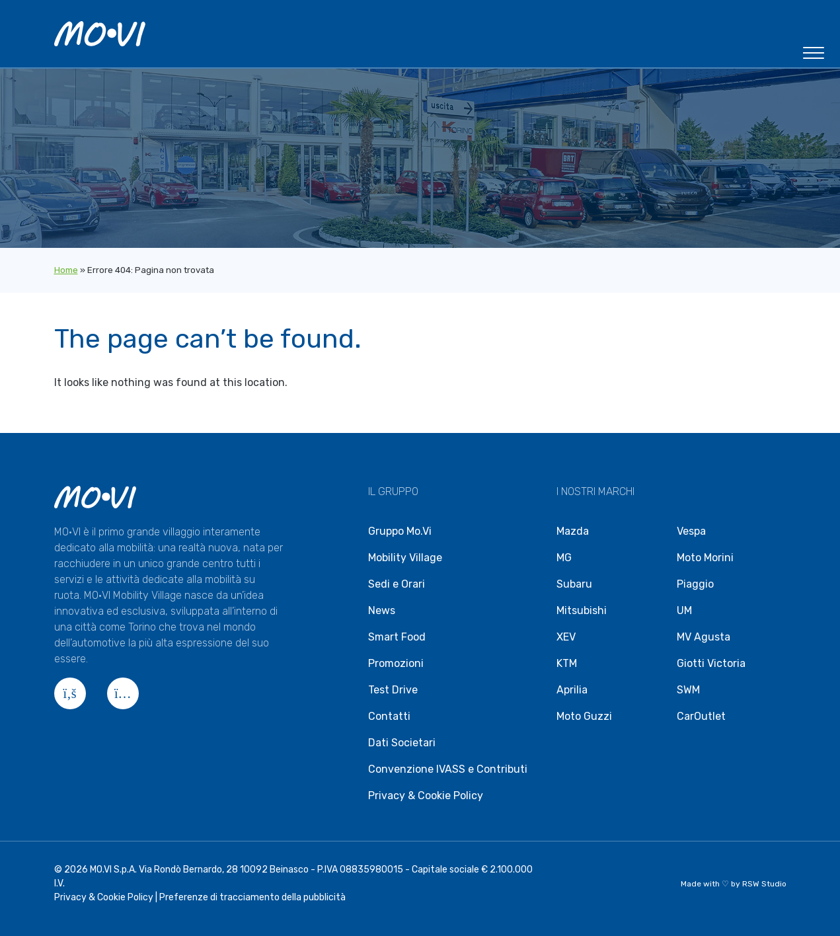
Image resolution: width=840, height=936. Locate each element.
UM (684, 610)
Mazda (572, 531)
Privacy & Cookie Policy (425, 795)
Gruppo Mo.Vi (400, 531)
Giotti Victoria (711, 663)
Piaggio (695, 584)
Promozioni (396, 663)
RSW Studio (764, 883)
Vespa (691, 531)
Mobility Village (405, 557)
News (381, 610)
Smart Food (397, 637)
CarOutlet (701, 716)
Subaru (574, 584)
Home (66, 270)
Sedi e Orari (396, 584)
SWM (688, 689)
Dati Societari (402, 742)
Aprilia (572, 689)
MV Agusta (703, 637)
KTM (566, 663)
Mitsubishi (581, 610)
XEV (566, 637)
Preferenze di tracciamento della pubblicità (252, 897)
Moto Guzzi (584, 716)
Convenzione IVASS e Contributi (447, 769)
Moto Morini (705, 557)
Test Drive (393, 689)
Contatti (389, 716)
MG (564, 557)
